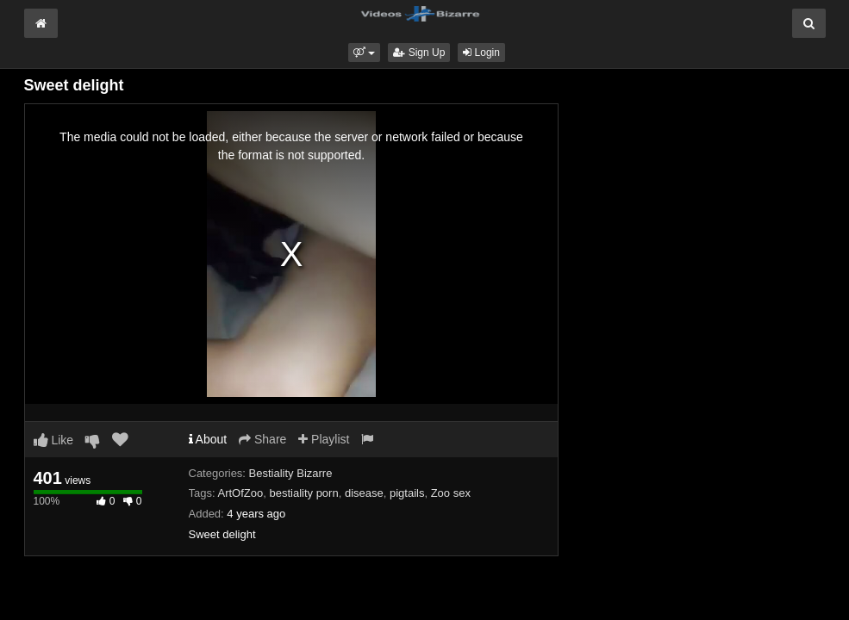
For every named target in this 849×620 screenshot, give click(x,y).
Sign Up (419, 52)
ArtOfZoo (240, 493)
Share (262, 439)
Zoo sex (451, 493)
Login (481, 52)
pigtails (407, 493)
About (208, 439)
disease (364, 493)
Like (54, 440)
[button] (364, 52)
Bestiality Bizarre (291, 473)
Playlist (323, 439)
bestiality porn (303, 493)
